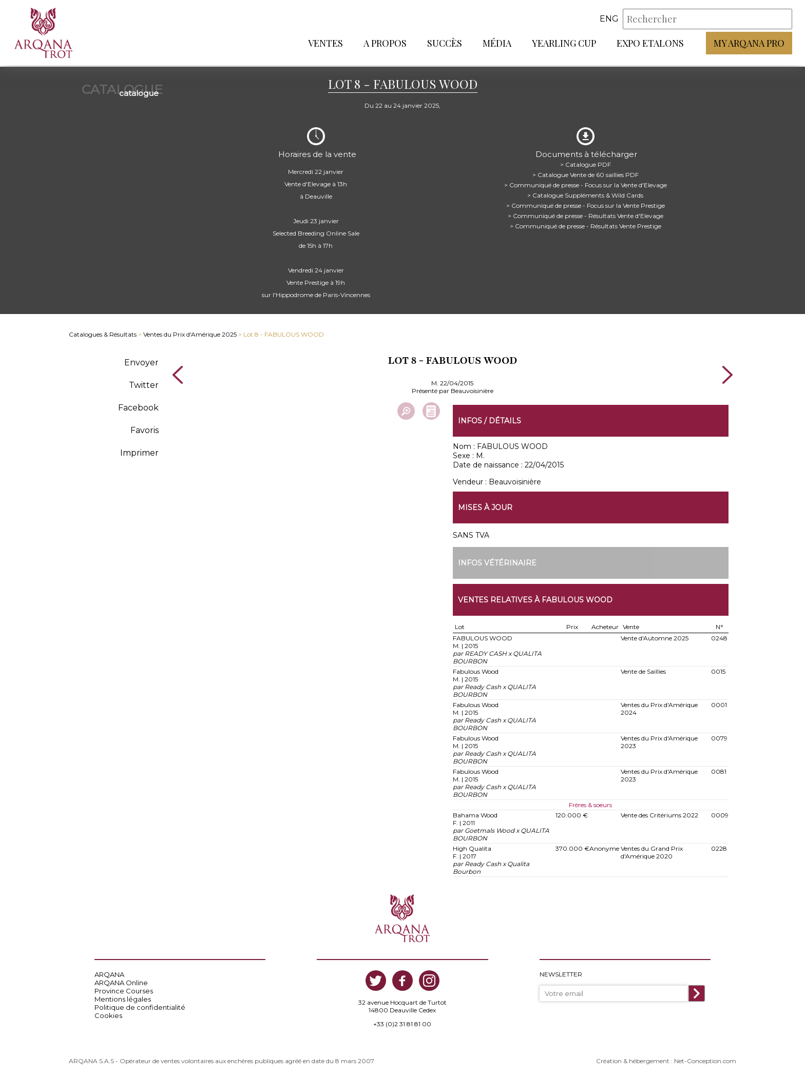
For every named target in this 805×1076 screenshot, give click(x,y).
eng (609, 20)
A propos (385, 43)
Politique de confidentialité (139, 1005)
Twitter (144, 382)
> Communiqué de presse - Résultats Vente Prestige (585, 223)
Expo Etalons (650, 43)
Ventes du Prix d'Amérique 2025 (190, 332)
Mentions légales (122, 997)
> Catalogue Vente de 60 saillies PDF (585, 171)
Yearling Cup (564, 43)
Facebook (138, 404)
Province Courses (123, 989)
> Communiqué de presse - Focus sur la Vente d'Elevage (585, 182)
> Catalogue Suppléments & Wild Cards (585, 192)
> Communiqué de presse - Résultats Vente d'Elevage (585, 213)
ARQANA (109, 972)
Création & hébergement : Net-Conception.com (666, 1059)
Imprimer (139, 450)
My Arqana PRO (749, 43)
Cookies (108, 1013)
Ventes (325, 43)
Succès (444, 43)
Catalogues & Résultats (103, 332)
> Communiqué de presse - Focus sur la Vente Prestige (585, 202)
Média (497, 43)
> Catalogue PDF (585, 161)
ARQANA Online (121, 980)
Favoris (144, 427)
